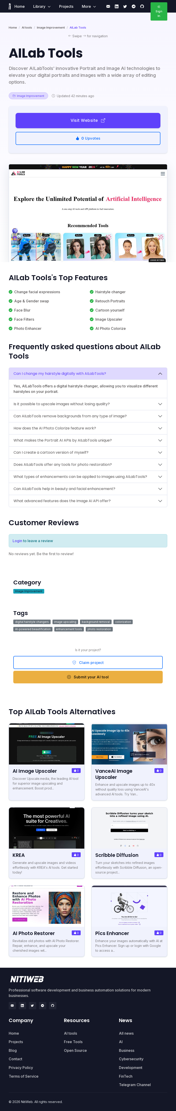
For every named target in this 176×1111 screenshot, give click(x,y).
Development (130, 1067)
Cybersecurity (131, 1059)
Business (126, 1050)
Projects (66, 6)
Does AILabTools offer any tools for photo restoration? (63, 464)
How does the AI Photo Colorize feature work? (55, 428)
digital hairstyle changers (32, 621)
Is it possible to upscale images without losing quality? (62, 404)
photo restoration (99, 629)
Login (17, 540)
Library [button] (39, 6)
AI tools (27, 27)
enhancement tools (69, 629)
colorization (123, 621)
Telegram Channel (135, 1084)
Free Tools (73, 1041)
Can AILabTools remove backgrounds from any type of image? (70, 416)
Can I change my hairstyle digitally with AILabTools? (60, 373)
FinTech (125, 1076)
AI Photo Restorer (34, 933)
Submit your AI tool (88, 677)
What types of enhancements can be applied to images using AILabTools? (80, 476)
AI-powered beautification (33, 629)
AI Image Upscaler (35, 771)
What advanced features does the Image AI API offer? (62, 501)
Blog (13, 1050)
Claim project (88, 662)
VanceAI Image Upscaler (114, 774)
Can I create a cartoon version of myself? (51, 452)
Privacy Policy (21, 1067)
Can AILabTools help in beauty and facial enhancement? (64, 488)
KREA (19, 855)
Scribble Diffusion (116, 855)
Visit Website (88, 120)
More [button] (87, 6)
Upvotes (88, 138)
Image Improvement (51, 27)
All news (126, 1033)
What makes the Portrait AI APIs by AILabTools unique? (63, 440)
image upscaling (65, 621)
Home (19, 6)
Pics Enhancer (112, 933)
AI (121, 1041)
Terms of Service (23, 1076)
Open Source (75, 1050)
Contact (15, 1059)
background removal (96, 621)
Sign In (159, 11)
